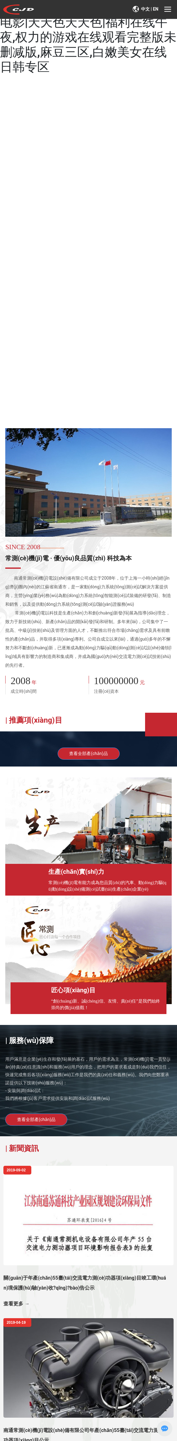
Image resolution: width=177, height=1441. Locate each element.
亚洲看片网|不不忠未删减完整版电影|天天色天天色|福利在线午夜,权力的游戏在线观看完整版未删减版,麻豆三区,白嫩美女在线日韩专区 (88, 37)
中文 (145, 9)
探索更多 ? (27, 281)
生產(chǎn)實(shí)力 (76, 871)
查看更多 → (16, 1304)
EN (155, 9)
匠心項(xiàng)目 (73, 990)
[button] (87, 417)
